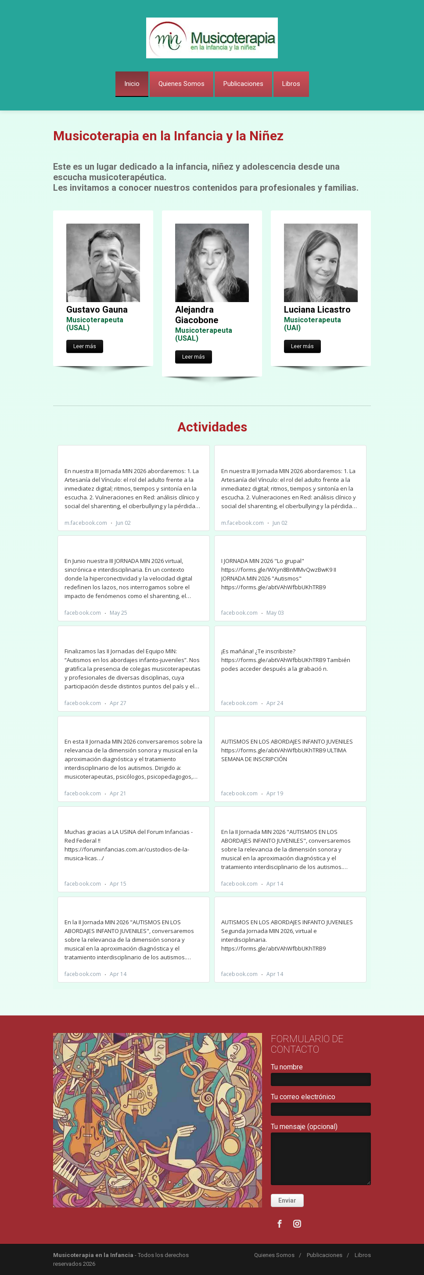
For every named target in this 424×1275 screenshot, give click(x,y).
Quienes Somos (181, 84)
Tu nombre (321, 1076)
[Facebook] (279, 1223)
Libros (291, 84)
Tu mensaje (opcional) (321, 1156)
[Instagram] (297, 1223)
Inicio (132, 84)
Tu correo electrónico (321, 1106)
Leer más (84, 346)
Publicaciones (243, 84)
